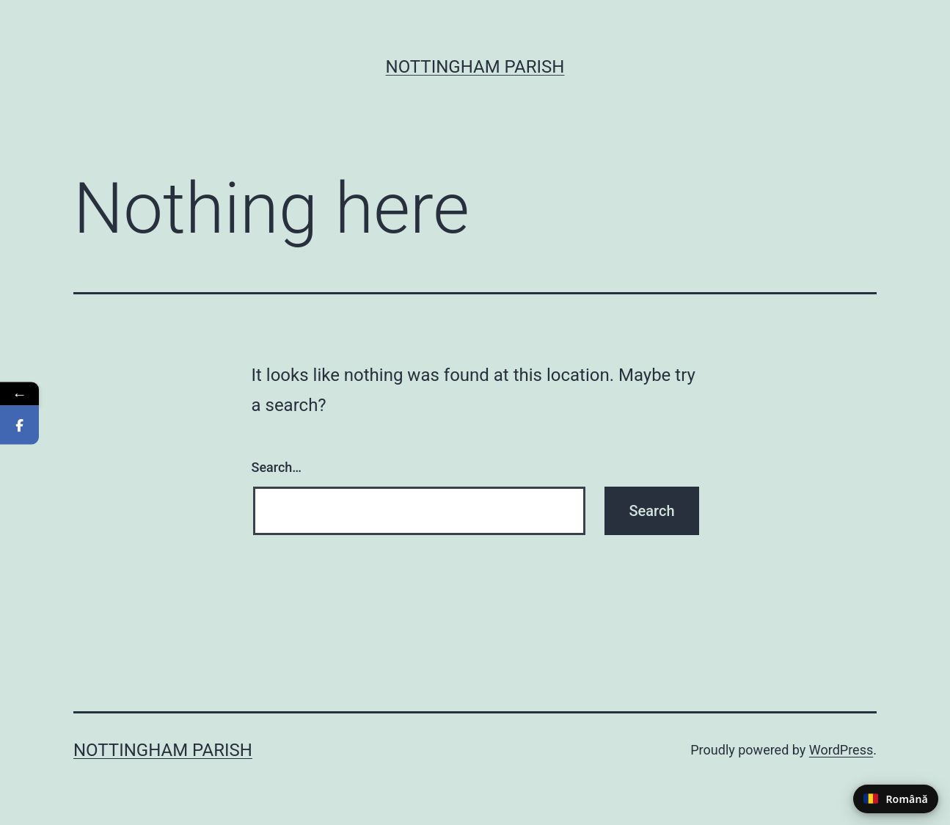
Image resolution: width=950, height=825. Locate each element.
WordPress (841, 749)
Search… (277, 467)
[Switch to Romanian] (895, 799)
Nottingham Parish (475, 67)
